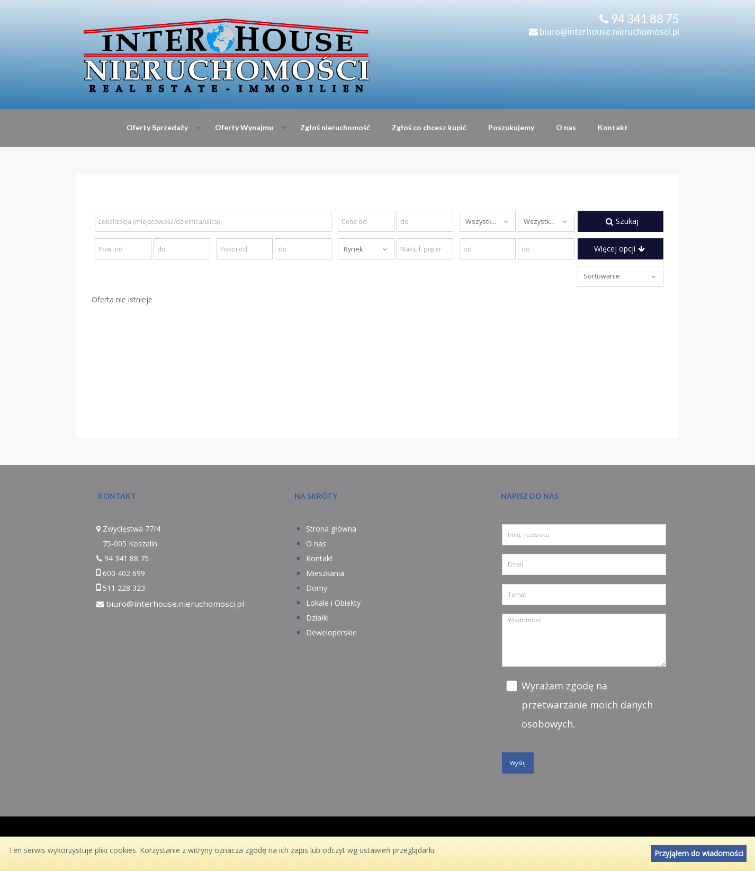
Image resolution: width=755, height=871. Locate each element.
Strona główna (331, 529)
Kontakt (613, 127)
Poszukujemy (511, 127)
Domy (316, 588)
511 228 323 (124, 588)
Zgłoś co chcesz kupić (429, 127)
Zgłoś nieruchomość (335, 127)
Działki (317, 618)
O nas (566, 127)
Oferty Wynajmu (244, 127)
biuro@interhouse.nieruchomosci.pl (604, 31)
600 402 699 (124, 573)
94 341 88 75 (645, 19)
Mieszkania (325, 573)
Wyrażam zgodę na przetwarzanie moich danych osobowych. (587, 704)
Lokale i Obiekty (333, 603)
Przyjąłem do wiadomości (698, 853)
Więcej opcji (619, 249)
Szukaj (622, 220)
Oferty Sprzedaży (157, 127)
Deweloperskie (331, 632)
